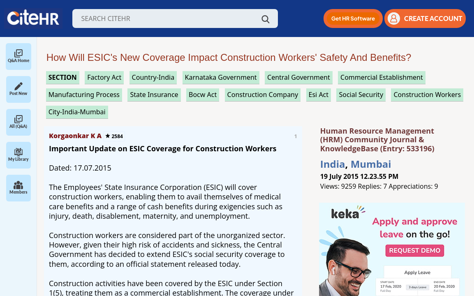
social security (361, 94)
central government (298, 77)
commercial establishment (381, 77)
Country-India (153, 77)
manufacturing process (84, 94)
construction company (262, 94)
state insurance (154, 94)
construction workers (427, 94)
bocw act (203, 94)
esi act (319, 94)
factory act (104, 77)
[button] (353, 18)
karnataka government (221, 77)
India (332, 164)
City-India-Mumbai (77, 111)
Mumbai (371, 164)
